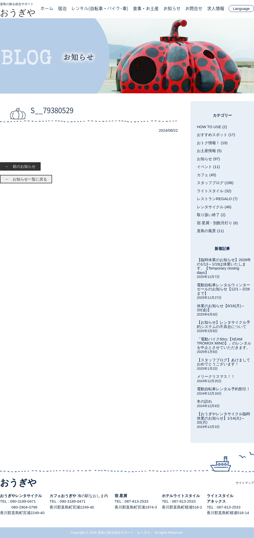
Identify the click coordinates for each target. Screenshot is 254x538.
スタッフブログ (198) (215, 183)
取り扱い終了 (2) (211, 215)
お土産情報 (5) (209, 150)
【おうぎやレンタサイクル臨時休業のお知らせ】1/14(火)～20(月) (223, 418)
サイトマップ (245, 483)
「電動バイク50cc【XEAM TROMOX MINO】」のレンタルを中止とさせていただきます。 (224, 343)
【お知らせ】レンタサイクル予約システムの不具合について (223, 324)
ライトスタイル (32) (214, 191)
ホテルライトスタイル (181, 496)
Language (241, 8)
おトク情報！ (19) (212, 143)
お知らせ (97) (208, 159)
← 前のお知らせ (20, 166)
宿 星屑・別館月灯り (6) (217, 223)
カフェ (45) (206, 175)
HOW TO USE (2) (212, 127)
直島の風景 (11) (210, 231)
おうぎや (18, 12)
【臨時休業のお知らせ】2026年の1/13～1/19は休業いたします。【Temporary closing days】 (224, 266)
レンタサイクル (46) (214, 207)
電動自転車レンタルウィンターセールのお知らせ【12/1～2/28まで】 (223, 289)
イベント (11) (208, 167)
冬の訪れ (204, 401)
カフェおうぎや (63, 496)
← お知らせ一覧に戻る (26, 179)
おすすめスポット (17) (216, 134)
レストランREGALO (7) (217, 199)
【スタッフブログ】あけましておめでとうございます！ (223, 362)
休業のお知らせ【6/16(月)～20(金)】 (221, 308)
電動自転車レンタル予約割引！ (223, 389)
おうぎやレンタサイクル (21, 496)
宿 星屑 (121, 496)
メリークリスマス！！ (216, 376)
